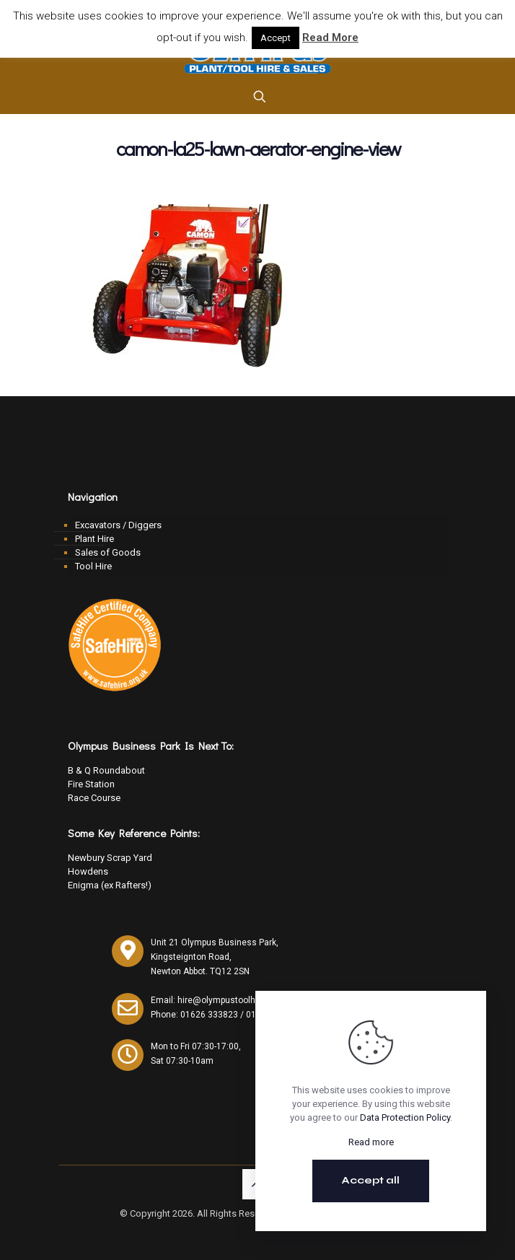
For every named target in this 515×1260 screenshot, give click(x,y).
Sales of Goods (108, 552)
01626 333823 (209, 1015)
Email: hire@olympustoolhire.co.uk (220, 1000)
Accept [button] (275, 37)
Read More (330, 37)
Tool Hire (93, 566)
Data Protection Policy (405, 1117)
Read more (371, 1142)
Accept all (371, 1180)
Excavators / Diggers (118, 525)
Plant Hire (94, 538)
